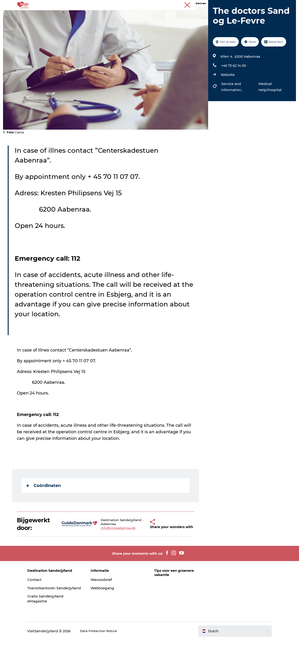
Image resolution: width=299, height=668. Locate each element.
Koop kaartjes (195, 15)
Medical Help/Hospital (268, 109)
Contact (47, 602)
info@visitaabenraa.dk (113, 552)
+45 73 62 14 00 (233, 88)
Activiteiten (76, 15)
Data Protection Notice (111, 659)
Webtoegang (109, 610)
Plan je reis (224, 15)
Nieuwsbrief (108, 602)
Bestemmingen (106, 15)
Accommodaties (142, 15)
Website (227, 97)
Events (170, 15)
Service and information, (231, 109)
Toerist (289, 4)
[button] (142, 546)
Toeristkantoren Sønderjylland (54, 613)
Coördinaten (44, 507)
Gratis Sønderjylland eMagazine (58, 626)
